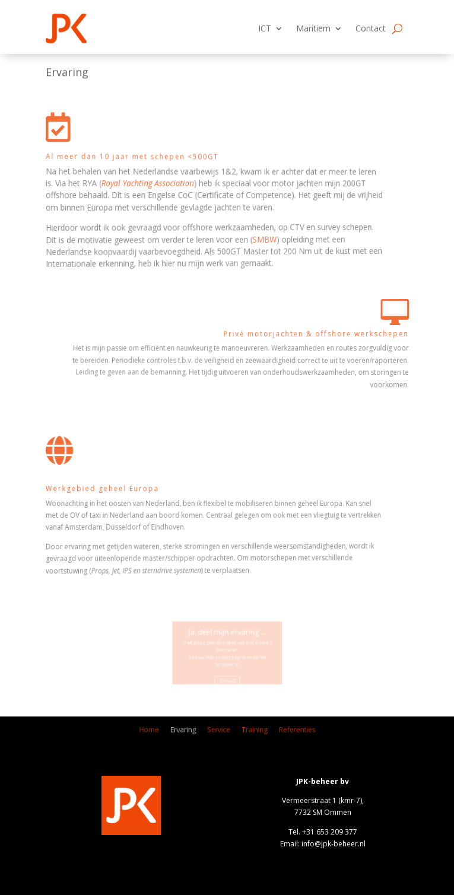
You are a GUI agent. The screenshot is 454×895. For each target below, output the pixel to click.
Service (221, 732)
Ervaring (196, 732)
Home (173, 732)
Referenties (275, 732)
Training (246, 732)
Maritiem (313, 28)
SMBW (183, 236)
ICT (264, 28)
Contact (370, 28)
